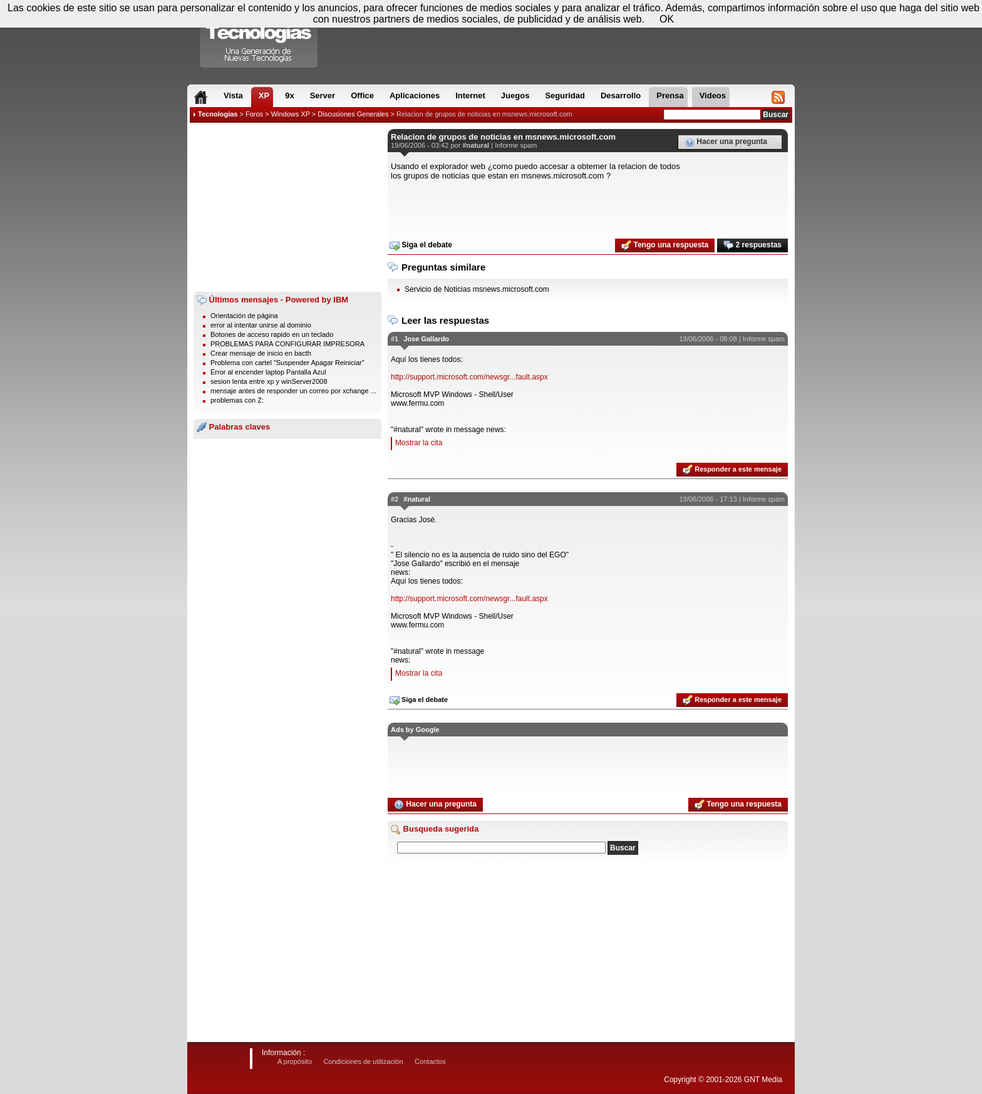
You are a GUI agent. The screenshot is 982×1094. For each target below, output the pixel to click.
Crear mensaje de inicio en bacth (260, 353)
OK (666, 19)
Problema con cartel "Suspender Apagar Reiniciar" (287, 362)
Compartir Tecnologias (259, 37)
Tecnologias (217, 114)
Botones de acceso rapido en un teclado (271, 334)
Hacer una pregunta (726, 142)
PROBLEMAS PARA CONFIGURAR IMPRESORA (287, 344)
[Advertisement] (287, 207)
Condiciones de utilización (363, 1061)
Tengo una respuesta (664, 245)
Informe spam (516, 145)
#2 (394, 499)
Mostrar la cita (418, 442)
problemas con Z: (237, 400)
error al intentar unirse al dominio (260, 325)
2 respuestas (752, 245)
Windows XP (290, 114)
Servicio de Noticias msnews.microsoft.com (477, 289)
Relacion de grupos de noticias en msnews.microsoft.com (484, 114)
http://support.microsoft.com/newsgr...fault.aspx (469, 377)
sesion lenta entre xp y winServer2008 (269, 381)
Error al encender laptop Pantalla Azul (268, 372)
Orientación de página (244, 315)
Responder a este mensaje (732, 470)
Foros (254, 114)
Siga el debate (421, 245)
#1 (394, 339)
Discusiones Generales (353, 114)
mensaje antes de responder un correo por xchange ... (293, 391)
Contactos (430, 1061)
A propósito (294, 1061)
